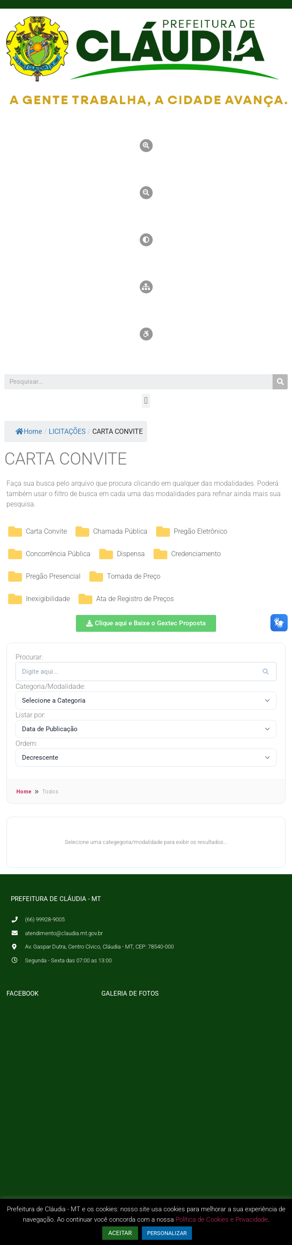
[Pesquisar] (280, 381)
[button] (146, 401)
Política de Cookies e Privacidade (222, 1219)
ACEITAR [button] (120, 1232)
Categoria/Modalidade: (50, 686)
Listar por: (30, 715)
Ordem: (26, 743)
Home (29, 431)
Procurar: (29, 657)
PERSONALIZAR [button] (167, 1233)
